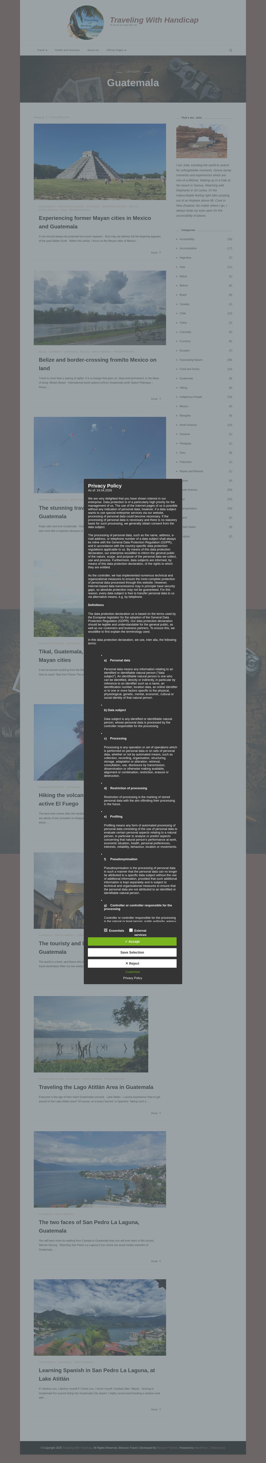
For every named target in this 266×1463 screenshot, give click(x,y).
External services (138, 930)
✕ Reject (132, 963)
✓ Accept (132, 941)
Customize (132, 972)
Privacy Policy (132, 978)
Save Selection (132, 952)
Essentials (114, 930)
